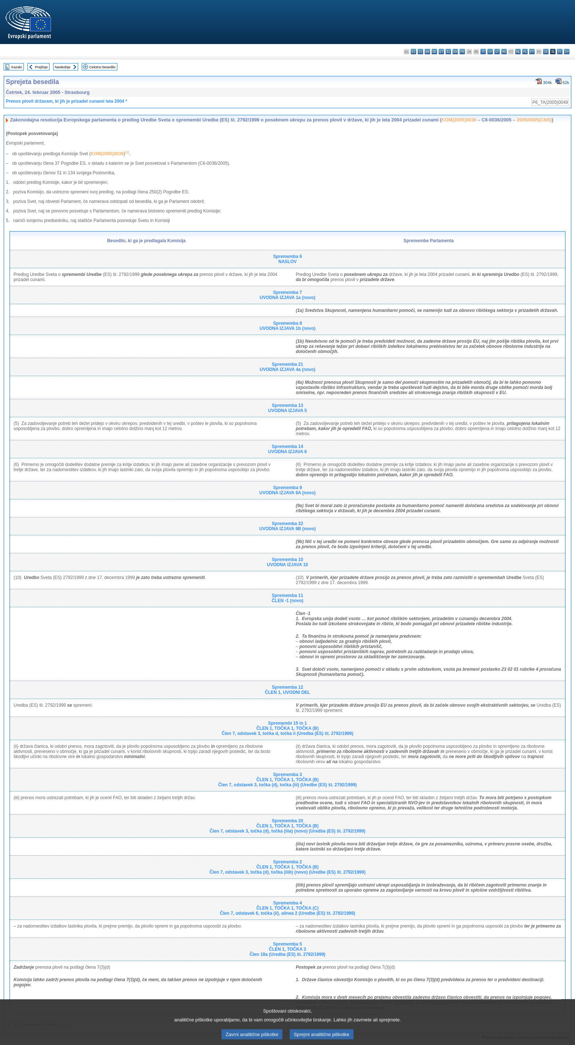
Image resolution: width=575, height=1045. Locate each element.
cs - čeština (420, 51)
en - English (455, 51)
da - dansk (427, 51)
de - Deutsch (434, 51)
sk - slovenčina (546, 51)
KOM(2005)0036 (459, 120)
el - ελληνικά (448, 51)
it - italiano (483, 51)
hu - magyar (504, 51)
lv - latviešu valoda (490, 51)
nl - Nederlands (518, 51)
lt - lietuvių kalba (497, 51)
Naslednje (62, 67)
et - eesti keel (441, 51)
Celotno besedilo (102, 67)
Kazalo (16, 67)
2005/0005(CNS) (534, 120)
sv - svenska (566, 51)
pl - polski (525, 51)
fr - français (462, 51)
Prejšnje (41, 67)
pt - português (532, 51)
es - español (413, 51)
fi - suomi (560, 51)
